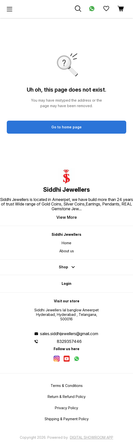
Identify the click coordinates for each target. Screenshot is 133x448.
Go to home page (66, 127)
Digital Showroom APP (91, 437)
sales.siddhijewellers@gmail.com (69, 333)
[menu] (9, 9)
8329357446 (69, 341)
